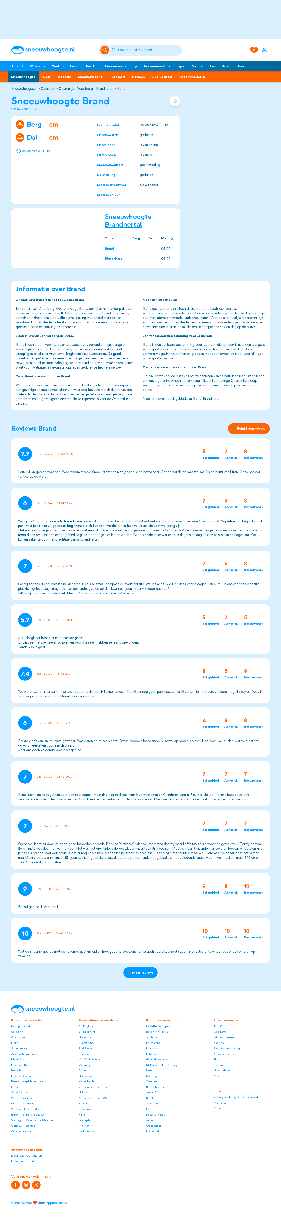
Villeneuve (86, 1125)
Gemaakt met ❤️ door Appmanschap (39, 1203)
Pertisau (84, 1054)
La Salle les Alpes (158, 1026)
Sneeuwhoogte (23, 77)
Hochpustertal (20, 1026)
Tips (180, 66)
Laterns (151, 1070)
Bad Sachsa (86, 1048)
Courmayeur (19, 1037)
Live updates (220, 66)
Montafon (17, 1059)
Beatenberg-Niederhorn (27, 1081)
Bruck (150, 1098)
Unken (83, 1092)
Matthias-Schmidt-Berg (161, 1065)
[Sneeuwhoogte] (53, 50)
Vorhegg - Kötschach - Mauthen (32, 1120)
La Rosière (153, 1043)
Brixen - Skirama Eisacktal (28, 1114)
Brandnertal (104, 89)
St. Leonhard (87, 1032)
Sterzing (151, 1076)
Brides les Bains (156, 1087)
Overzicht (48, 89)
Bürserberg (114, 258)
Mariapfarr (86, 1120)
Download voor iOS (24, 1161)
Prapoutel (152, 1131)
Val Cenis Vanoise (90, 1059)
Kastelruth (153, 1109)
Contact (219, 1108)
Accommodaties (157, 66)
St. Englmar (86, 1026)
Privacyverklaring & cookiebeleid (236, 1097)
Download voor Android (27, 1155)
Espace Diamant (22, 1076)
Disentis (16, 1087)
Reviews (197, 66)
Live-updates (162, 77)
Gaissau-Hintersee (23, 1125)
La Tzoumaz (86, 1131)
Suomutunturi (20, 1048)
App (240, 66)
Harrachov (85, 1076)
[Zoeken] (146, 50)
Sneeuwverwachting (121, 66)
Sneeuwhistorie (90, 77)
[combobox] (146, 50)
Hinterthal (85, 1037)
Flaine (83, 1070)
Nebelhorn (18, 1070)
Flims (82, 1114)
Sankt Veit (153, 1103)
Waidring (84, 1065)
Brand (121, 89)
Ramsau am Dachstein (93, 1087)
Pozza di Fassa (155, 1114)
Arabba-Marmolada (24, 1054)
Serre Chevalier (21, 1098)
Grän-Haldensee (157, 1059)
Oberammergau (21, 1131)
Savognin (17, 1032)
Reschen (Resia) (157, 1032)
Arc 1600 (152, 1092)
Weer (46, 77)
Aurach (150, 1120)
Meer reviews (140, 972)
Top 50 (17, 66)
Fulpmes (151, 1054)
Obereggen (154, 1125)
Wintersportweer (65, 66)
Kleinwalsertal (88, 1109)
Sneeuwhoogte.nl (24, 89)
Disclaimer (221, 1103)
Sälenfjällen (19, 1092)
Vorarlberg (85, 89)
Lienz (14, 1043)
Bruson (83, 1103)
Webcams (37, 66)
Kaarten (92, 66)
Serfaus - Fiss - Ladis (25, 1109)
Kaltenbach (86, 1081)
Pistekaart (117, 77)
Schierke (152, 1037)
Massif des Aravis (22, 1103)
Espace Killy (19, 1065)
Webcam (64, 77)
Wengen (151, 1081)
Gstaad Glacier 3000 (93, 1098)
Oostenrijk (66, 89)
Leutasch (152, 1048)
